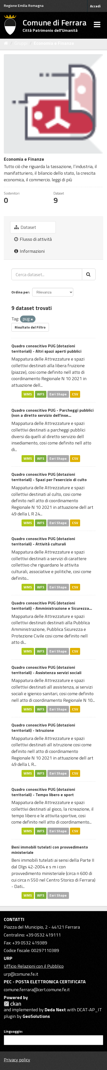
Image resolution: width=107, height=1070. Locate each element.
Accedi (95, 6)
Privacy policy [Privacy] (17, 1059)
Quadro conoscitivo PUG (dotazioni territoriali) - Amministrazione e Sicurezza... (51, 605)
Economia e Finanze (54, 43)
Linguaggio (13, 1031)
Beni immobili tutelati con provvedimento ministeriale (49, 849)
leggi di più (62, 179)
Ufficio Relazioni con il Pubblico (34, 966)
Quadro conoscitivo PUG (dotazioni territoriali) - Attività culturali (43, 541)
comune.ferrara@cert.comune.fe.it (37, 989)
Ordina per (20, 292)
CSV (75, 394)
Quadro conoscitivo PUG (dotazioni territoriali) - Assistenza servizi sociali (46, 670)
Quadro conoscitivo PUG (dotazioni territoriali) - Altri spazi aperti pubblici (46, 348)
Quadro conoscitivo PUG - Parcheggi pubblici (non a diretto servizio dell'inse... (52, 413)
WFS (40, 394)
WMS (28, 394)
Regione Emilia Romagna (24, 5)
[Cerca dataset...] (46, 274)
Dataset (25, 227)
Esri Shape (58, 394)
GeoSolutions (36, 1016)
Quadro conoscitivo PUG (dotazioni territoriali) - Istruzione (43, 727)
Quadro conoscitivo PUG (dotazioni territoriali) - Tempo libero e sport (43, 792)
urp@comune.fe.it (21, 974)
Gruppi (20, 43)
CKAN (12, 1003)
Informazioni (29, 251)
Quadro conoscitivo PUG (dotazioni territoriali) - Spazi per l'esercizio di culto (49, 477)
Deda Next (55, 1009)
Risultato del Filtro (30, 327)
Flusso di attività (33, 239)
